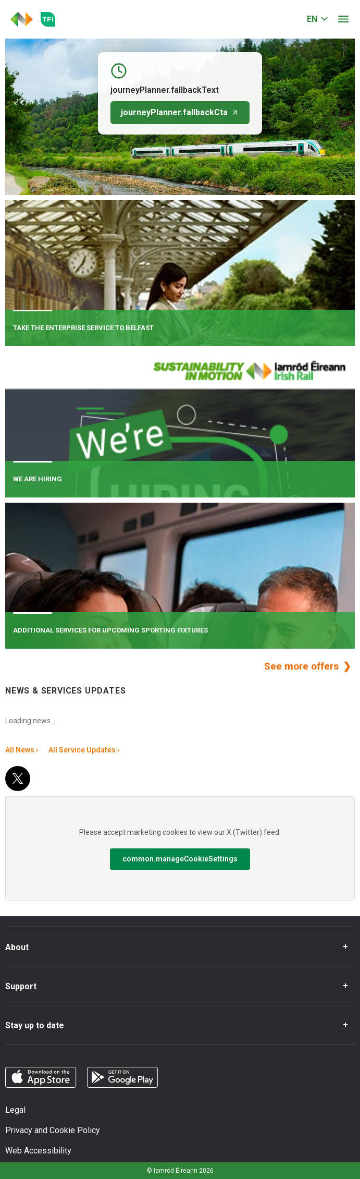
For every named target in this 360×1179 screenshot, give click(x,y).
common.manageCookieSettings (180, 859)
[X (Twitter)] (17, 778)
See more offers (302, 666)
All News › (21, 750)
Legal (15, 1110)
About (17, 947)
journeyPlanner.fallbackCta (180, 112)
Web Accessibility (38, 1151)
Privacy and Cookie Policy (52, 1130)
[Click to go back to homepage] (21, 19)
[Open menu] (343, 19)
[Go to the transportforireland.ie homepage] (48, 19)
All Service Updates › (83, 750)
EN (312, 19)
